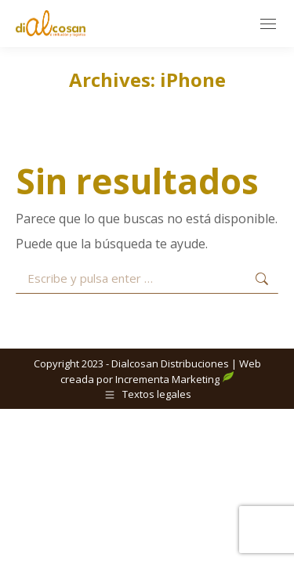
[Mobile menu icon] (268, 24)
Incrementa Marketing (174, 379)
